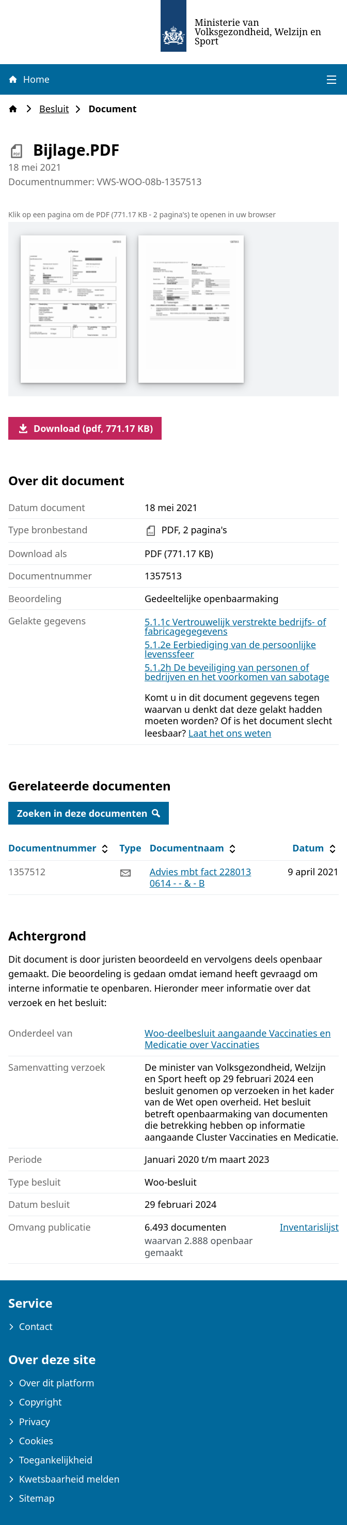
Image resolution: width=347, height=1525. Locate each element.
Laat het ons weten (230, 733)
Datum (315, 848)
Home (28, 79)
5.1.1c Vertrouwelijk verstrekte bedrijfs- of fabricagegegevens (235, 626)
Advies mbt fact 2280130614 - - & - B (200, 877)
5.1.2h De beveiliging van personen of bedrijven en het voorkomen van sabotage (237, 672)
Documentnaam (194, 848)
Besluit (57, 108)
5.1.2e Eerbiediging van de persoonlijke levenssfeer (230, 649)
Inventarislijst (309, 1227)
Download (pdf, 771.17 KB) (85, 428)
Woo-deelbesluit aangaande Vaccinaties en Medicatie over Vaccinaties (238, 1039)
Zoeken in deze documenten (88, 813)
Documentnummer (59, 848)
